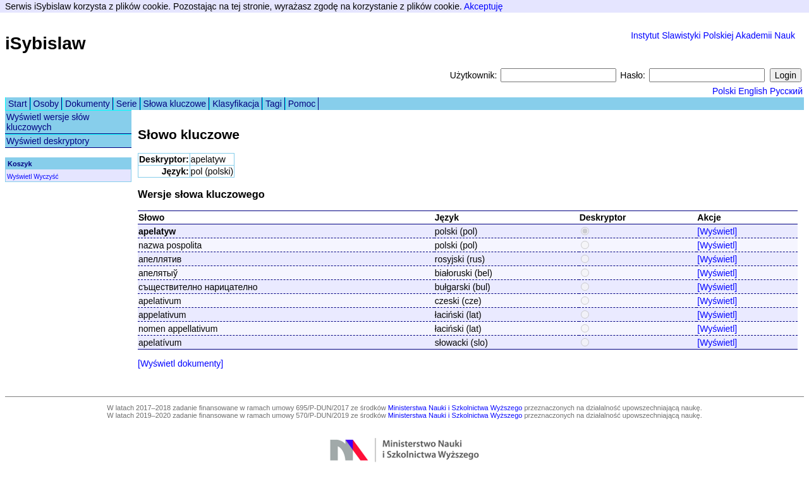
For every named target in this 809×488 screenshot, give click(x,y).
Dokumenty (87, 104)
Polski (724, 91)
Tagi (273, 104)
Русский (786, 91)
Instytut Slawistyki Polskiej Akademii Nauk (713, 35)
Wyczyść (45, 176)
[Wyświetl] (717, 231)
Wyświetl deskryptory (47, 141)
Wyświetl (19, 176)
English (752, 91)
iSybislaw (45, 43)
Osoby (46, 104)
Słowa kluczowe (175, 104)
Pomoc (302, 104)
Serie (126, 104)
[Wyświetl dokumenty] (180, 363)
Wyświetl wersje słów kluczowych (47, 122)
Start (17, 104)
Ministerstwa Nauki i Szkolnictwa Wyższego (455, 408)
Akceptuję (483, 6)
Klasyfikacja (235, 104)
